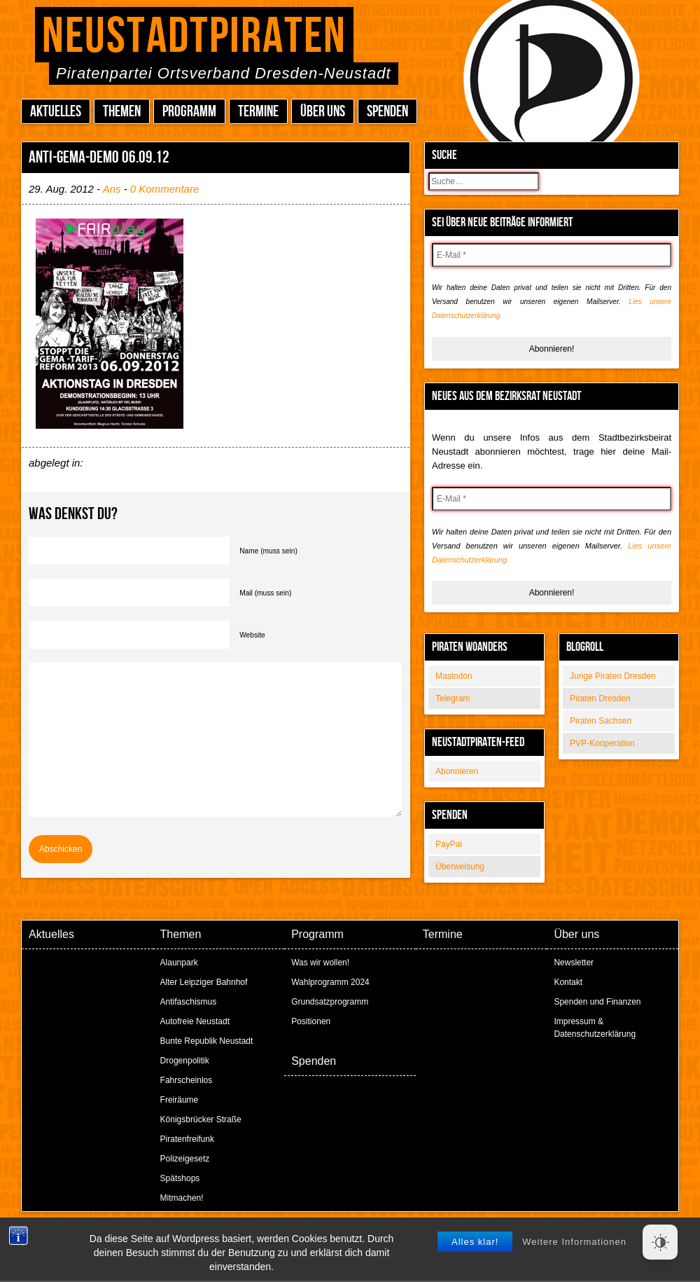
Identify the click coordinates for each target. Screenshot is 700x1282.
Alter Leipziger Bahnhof (204, 982)
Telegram (452, 698)
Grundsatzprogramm (329, 1002)
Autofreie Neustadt (195, 1021)
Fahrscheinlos (186, 1080)
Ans (112, 189)
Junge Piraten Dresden (613, 676)
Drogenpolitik (184, 1061)
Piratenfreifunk (187, 1139)
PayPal (448, 844)
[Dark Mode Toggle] (660, 1242)
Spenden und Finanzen (597, 1002)
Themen (122, 111)
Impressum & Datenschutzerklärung (595, 1027)
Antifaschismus (188, 1002)
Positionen (310, 1021)
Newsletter (574, 962)
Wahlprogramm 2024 (330, 982)
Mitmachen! (182, 1198)
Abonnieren (456, 771)
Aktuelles (55, 111)
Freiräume (179, 1100)
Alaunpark (179, 962)
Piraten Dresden (600, 698)
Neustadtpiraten (194, 36)
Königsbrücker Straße (200, 1119)
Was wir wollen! (320, 962)
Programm (189, 111)
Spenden (387, 111)
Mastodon (453, 676)
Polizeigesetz (185, 1159)
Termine (258, 111)
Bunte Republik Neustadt (206, 1041)
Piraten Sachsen (600, 721)
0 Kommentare (164, 189)
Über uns (322, 111)
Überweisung (459, 866)
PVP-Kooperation (602, 743)
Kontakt (568, 982)
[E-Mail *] (551, 255)
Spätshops (180, 1178)
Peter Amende (366, 1232)
